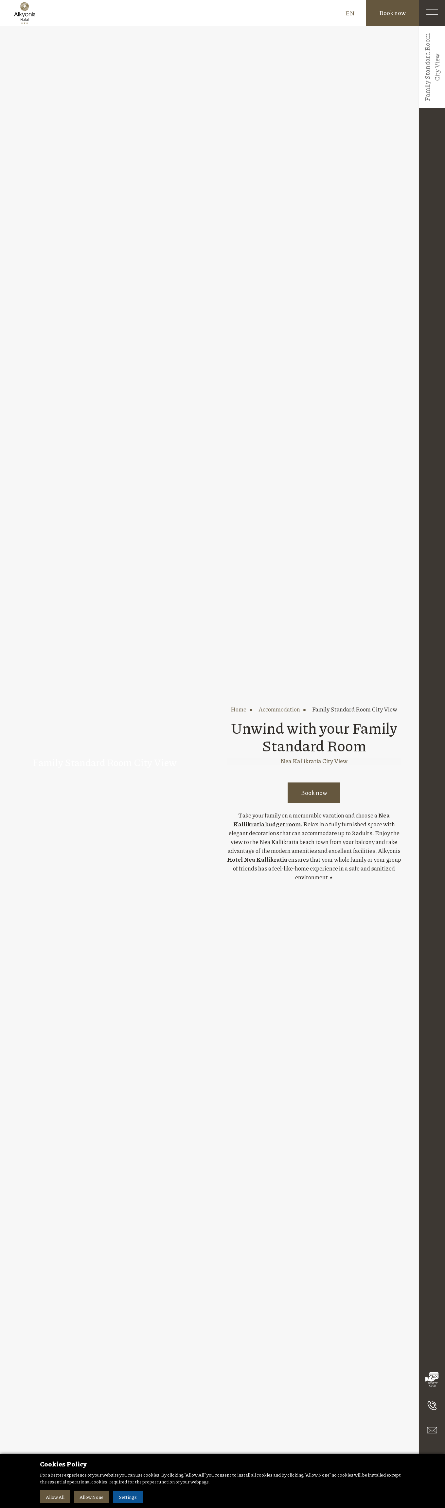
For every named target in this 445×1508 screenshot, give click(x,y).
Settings (129, 1497)
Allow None (92, 1497)
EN (350, 13)
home (238, 709)
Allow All (55, 1497)
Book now (392, 13)
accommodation (279, 709)
